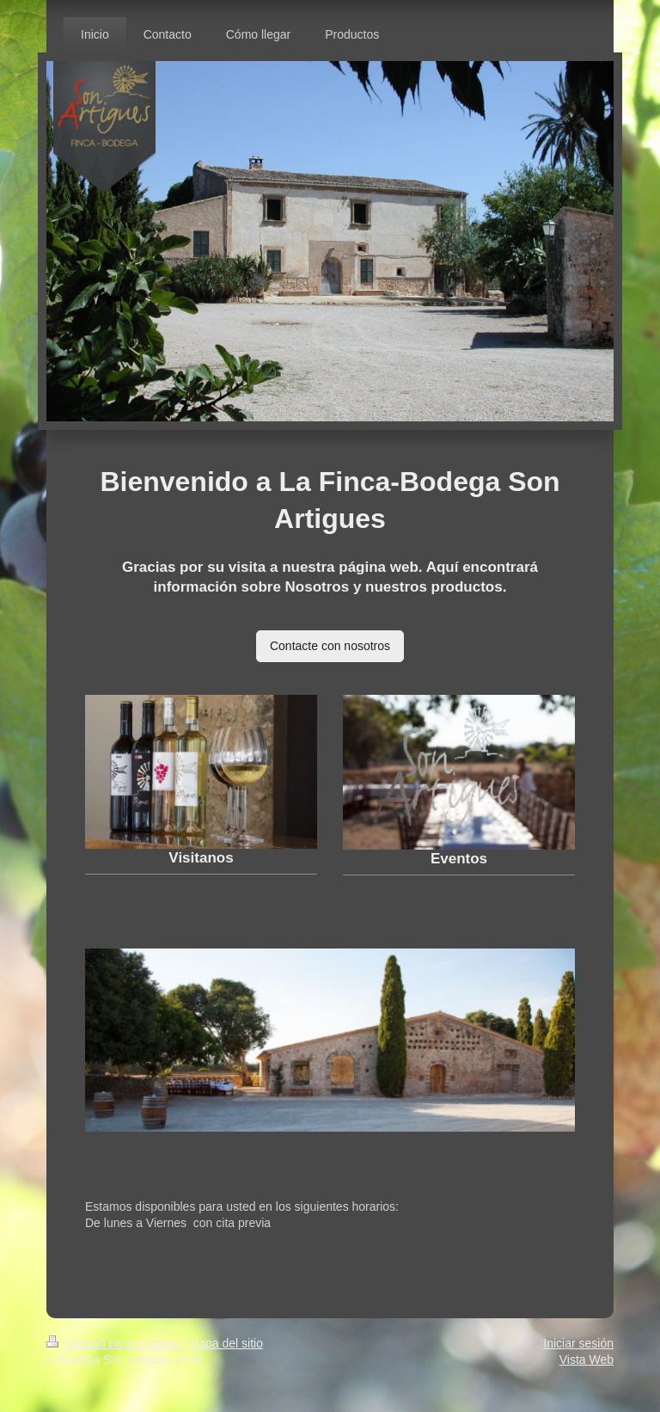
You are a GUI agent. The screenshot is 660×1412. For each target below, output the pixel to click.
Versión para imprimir (114, 1343)
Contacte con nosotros (330, 646)
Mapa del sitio (226, 1343)
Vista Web (586, 1359)
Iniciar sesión (578, 1343)
